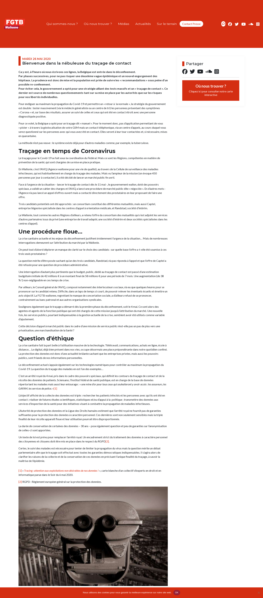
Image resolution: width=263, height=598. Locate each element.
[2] (107, 441)
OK (176, 592)
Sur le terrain (167, 24)
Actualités (143, 24)
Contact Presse (191, 23)
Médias (123, 24)
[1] (55, 388)
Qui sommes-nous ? (62, 24)
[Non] (258, 592)
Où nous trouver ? (98, 24)
